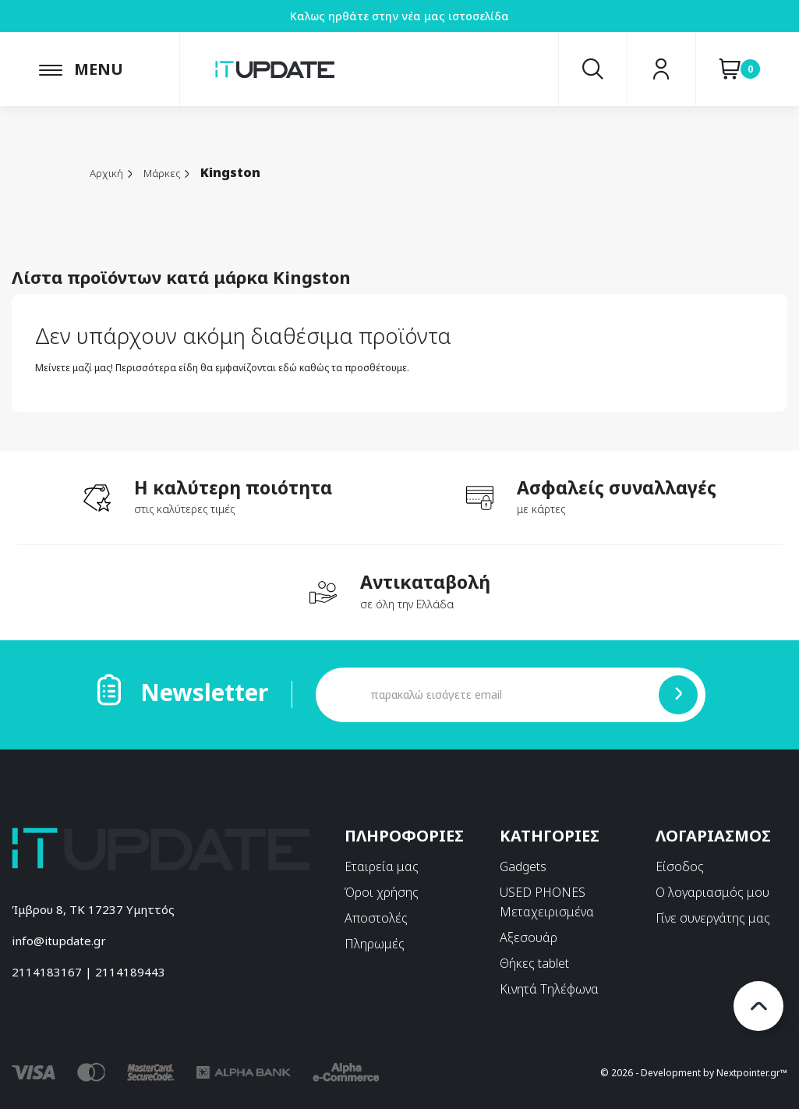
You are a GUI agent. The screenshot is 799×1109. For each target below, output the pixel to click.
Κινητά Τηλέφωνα (549, 988)
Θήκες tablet (534, 963)
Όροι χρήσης (382, 892)
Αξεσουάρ (528, 937)
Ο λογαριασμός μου (712, 892)
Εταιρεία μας (382, 866)
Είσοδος (680, 866)
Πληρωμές (375, 943)
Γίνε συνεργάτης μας (713, 918)
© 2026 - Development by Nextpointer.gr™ (693, 1072)
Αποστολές (376, 918)
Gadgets (523, 866)
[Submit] (678, 694)
